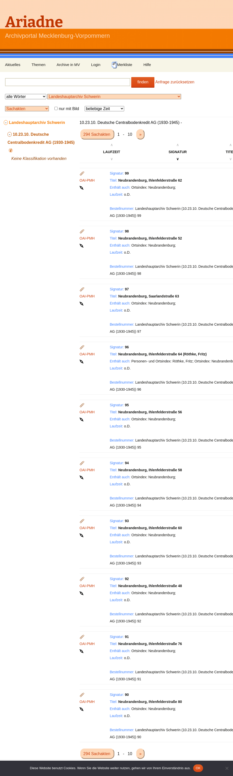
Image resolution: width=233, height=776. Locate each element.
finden (142, 82)
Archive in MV (68, 64)
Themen (38, 64)
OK (198, 768)
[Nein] (226, 768)
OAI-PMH (87, 180)
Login (96, 64)
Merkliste (122, 65)
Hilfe (147, 64)
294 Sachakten (97, 134)
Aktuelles (12, 64)
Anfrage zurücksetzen (174, 82)
